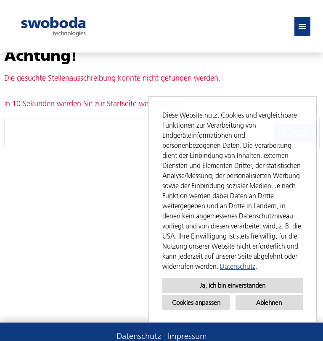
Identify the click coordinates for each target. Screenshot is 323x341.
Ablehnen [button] (269, 303)
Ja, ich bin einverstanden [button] (232, 285)
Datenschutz (237, 266)
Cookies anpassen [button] (196, 303)
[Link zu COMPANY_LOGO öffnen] (53, 26)
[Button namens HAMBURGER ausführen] (302, 26)
